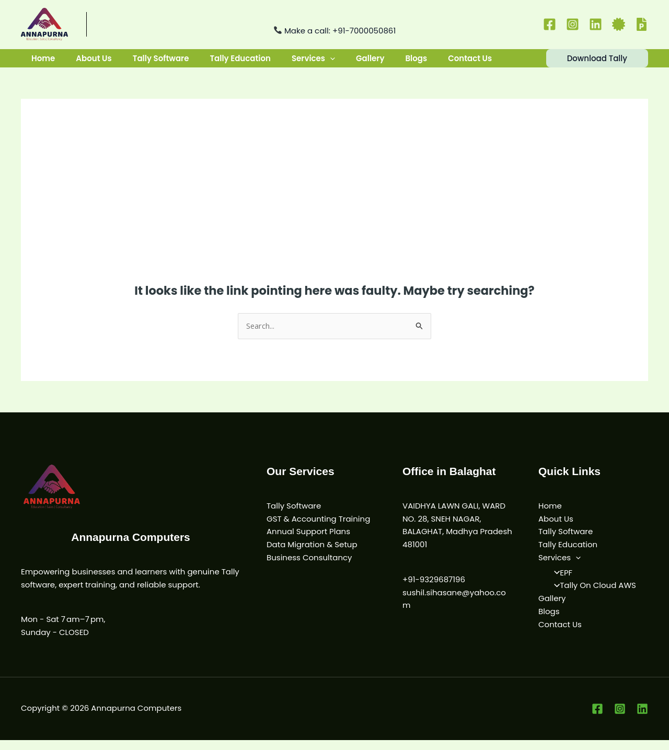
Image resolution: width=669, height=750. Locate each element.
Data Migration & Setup (312, 554)
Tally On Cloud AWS (592, 595)
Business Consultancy (309, 567)
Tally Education (232, 62)
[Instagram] (572, 24)
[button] (321, 63)
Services (304, 63)
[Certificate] (618, 24)
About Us (90, 62)
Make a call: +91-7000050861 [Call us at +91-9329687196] (335, 30)
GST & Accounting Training (318, 528)
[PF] (641, 24)
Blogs (402, 62)
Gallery (358, 62)
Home (42, 62)
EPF (560, 582)
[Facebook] (549, 24)
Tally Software (156, 62)
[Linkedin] (595, 24)
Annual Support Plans (308, 541)
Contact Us (454, 62)
